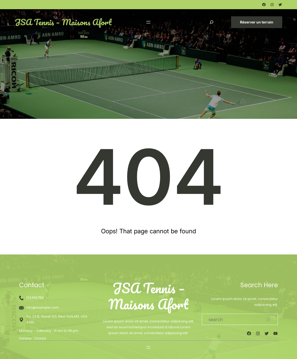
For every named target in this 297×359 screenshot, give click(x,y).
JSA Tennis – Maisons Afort (63, 22)
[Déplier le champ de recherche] (211, 22)
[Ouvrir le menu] (148, 22)
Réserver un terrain (256, 22)
